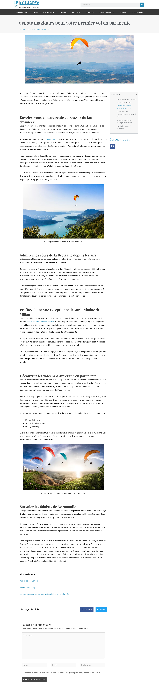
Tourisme (63, 12)
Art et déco (76, 12)
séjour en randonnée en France (40, 321)
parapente (51, 139)
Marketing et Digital (106, 12)
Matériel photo (21, 12)
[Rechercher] (142, 5)
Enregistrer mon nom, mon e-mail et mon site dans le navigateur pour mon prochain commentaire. (62, 673)
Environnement (48, 12)
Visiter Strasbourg (27, 587)
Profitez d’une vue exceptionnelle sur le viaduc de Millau (126, 114)
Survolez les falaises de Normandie (124, 127)
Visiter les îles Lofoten (29, 581)
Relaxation (90, 12)
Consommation (137, 12)
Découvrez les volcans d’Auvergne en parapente (125, 121)
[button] (86, 609)
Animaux (123, 12)
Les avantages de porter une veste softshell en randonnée (44, 594)
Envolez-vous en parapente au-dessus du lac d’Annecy (126, 101)
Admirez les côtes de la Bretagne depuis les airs (124, 106)
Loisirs (35, 12)
